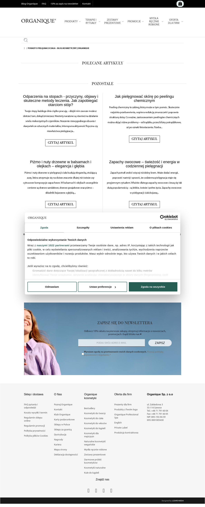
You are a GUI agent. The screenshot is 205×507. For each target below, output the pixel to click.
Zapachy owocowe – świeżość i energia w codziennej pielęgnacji (144, 164)
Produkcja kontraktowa (126, 432)
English (118, 422)
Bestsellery (89, 408)
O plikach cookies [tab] (161, 227)
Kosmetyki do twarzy (95, 413)
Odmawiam (52, 286)
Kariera (57, 444)
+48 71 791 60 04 (159, 410)
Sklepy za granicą (63, 429)
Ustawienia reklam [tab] (122, 227)
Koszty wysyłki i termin (35, 412)
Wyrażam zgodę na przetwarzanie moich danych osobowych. (123, 353)
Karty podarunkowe (64, 419)
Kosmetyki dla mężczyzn (91, 435)
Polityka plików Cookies (36, 435)
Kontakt (86, 3)
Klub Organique (62, 414)
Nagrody (58, 439)
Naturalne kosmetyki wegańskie (95, 443)
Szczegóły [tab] (83, 227)
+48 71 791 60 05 (159, 413)
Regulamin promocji (34, 425)
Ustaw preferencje (102, 286)
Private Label (120, 427)
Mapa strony (60, 449)
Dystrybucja (60, 434)
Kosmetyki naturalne (95, 467)
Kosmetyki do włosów (95, 423)
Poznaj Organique (63, 404)
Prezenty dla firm (123, 404)
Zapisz (160, 343)
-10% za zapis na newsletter (64, 3)
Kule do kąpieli (91, 472)
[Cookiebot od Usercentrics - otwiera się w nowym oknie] (162, 217)
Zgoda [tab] (44, 227)
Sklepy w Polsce (62, 424)
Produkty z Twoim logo (126, 409)
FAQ (44, 3)
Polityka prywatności (34, 430)
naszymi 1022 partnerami (53, 245)
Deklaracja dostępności (66, 454)
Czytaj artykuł (61, 143)
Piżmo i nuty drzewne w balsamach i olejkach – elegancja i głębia (60, 164)
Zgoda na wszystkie (153, 286)
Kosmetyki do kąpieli (94, 428)
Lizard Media (178, 500)
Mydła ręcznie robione (95, 449)
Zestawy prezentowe (95, 454)
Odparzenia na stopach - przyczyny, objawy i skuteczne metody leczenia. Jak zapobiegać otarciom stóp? (60, 100)
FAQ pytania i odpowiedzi (31, 406)
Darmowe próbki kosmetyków (92, 461)
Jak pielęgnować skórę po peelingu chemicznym (144, 98)
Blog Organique (29, 3)
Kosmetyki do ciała (93, 418)
